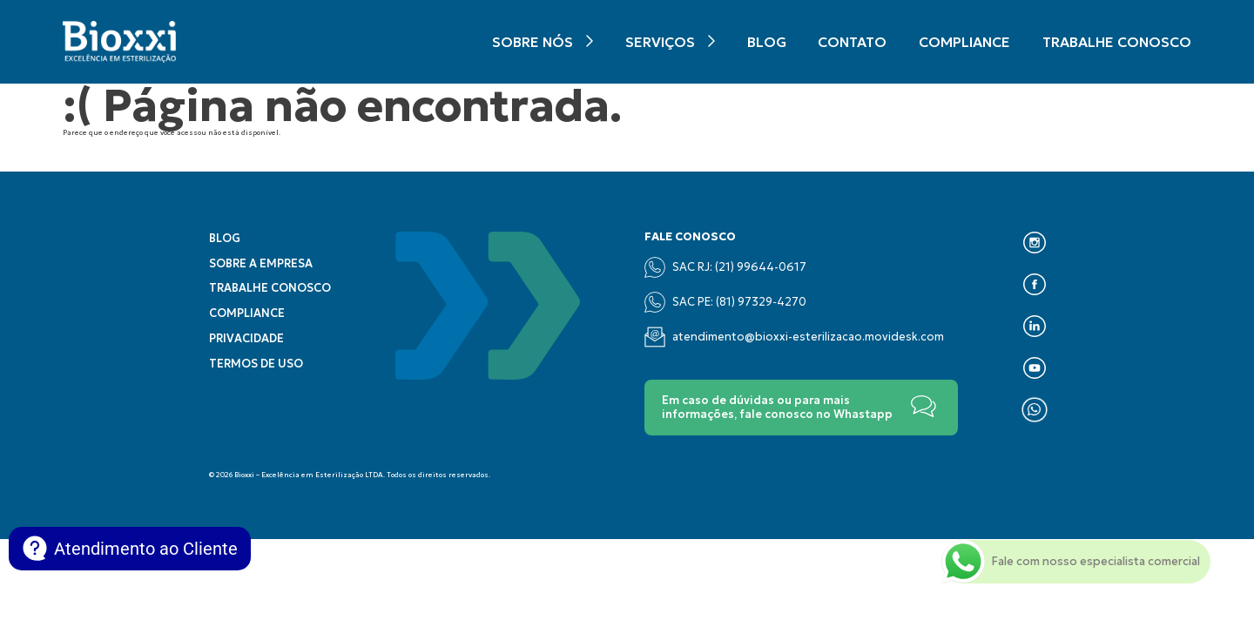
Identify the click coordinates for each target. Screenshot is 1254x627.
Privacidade (246, 339)
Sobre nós (532, 42)
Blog (766, 42)
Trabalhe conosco (1116, 42)
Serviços (660, 42)
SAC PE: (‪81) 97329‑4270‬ (725, 302)
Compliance (964, 42)
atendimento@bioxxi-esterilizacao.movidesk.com (794, 337)
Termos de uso (256, 364)
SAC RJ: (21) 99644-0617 (725, 267)
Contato (852, 42)
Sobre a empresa (261, 264)
